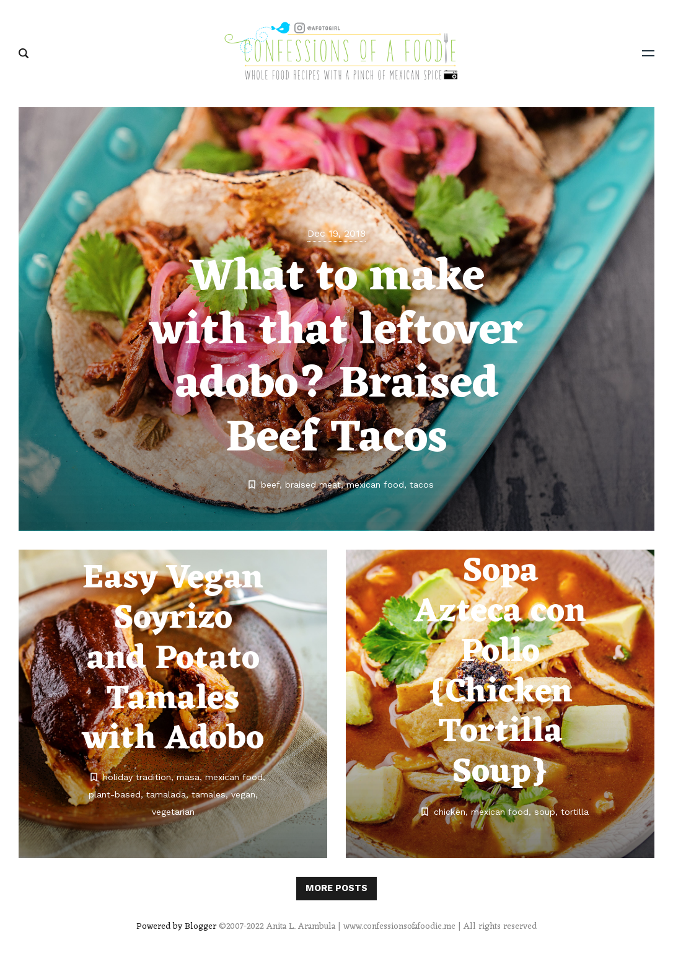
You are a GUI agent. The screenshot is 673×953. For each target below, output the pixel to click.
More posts (336, 888)
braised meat (313, 485)
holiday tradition (137, 777)
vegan (243, 794)
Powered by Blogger (176, 926)
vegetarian (173, 812)
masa (188, 777)
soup (544, 812)
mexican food (375, 485)
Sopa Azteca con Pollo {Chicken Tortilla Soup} (500, 672)
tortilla (575, 812)
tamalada (166, 794)
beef (270, 485)
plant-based (115, 794)
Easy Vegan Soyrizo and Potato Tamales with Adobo (173, 659)
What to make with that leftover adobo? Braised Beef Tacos (336, 358)
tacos (422, 485)
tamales (208, 794)
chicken (449, 812)
